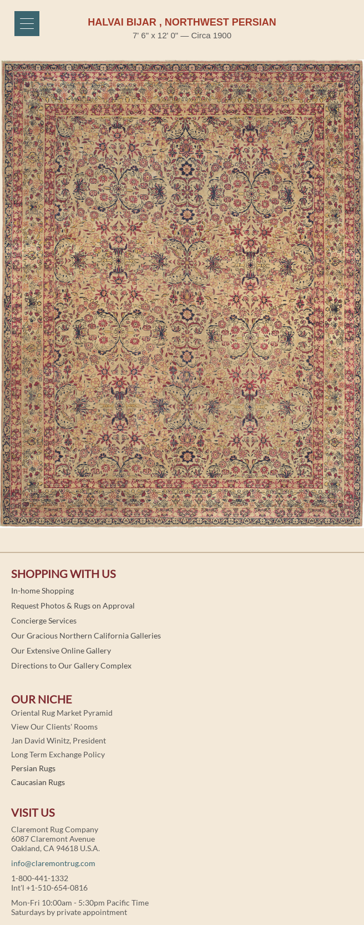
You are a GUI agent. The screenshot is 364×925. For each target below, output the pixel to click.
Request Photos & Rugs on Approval (73, 605)
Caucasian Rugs (38, 782)
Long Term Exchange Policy (58, 754)
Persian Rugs (33, 768)
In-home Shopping (42, 590)
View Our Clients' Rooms (54, 726)
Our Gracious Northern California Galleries (86, 635)
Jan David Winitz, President (58, 740)
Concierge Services (44, 620)
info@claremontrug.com (53, 863)
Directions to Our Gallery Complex (71, 665)
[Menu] (26, 23)
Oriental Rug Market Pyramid (62, 712)
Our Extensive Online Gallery (61, 650)
